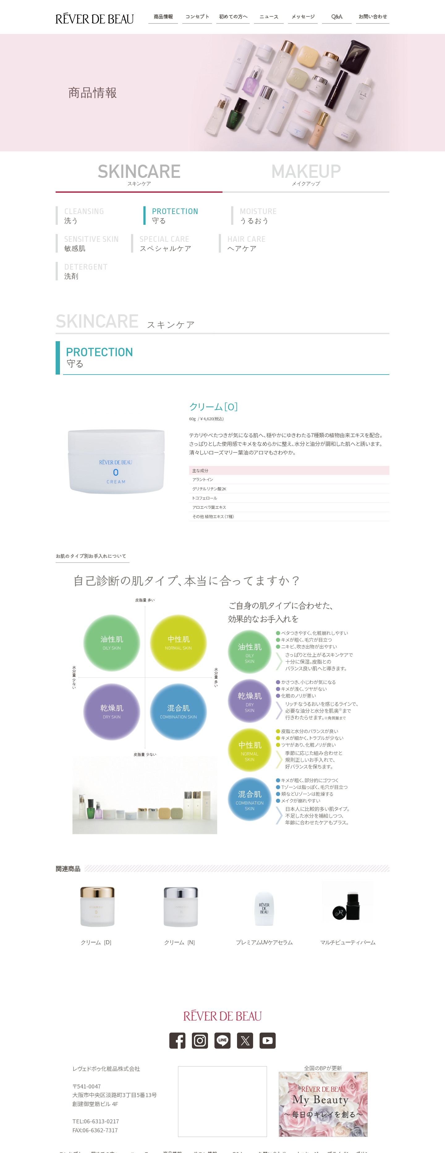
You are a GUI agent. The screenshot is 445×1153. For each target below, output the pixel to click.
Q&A (336, 16)
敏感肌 (356, 216)
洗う (103, 216)
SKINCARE (139, 175)
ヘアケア (190, 244)
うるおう (276, 216)
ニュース (268, 16)
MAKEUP (306, 175)
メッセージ (303, 16)
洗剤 (276, 244)
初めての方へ (233, 16)
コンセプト (197, 16)
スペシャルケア (103, 244)
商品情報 (163, 16)
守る (190, 216)
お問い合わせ (372, 16)
